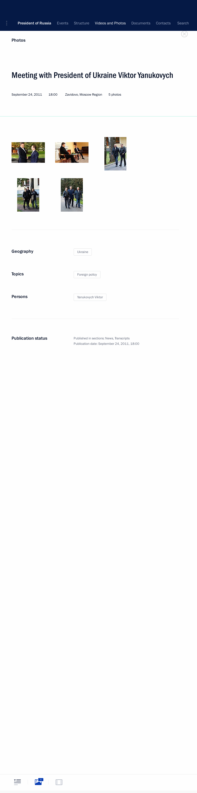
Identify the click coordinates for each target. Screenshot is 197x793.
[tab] (17, 782)
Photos (18, 40)
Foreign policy (87, 274)
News (109, 338)
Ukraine (82, 252)
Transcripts (122, 338)
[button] (8, 7)
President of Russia (34, 7)
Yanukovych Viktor (90, 297)
